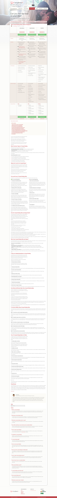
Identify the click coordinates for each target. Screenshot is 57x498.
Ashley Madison (22, 26)
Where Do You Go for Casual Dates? (17, 123)
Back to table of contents (14, 119)
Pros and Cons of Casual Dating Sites (17, 124)
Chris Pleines (15, 24)
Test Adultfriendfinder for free (32, 32)
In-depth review (22, 34)
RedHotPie (42, 26)
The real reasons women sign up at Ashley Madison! (22, 60)
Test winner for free (42, 32)
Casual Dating (23, 454)
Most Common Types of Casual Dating (17, 122)
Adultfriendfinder (32, 26)
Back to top (12, 413)
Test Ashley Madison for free (22, 32)
